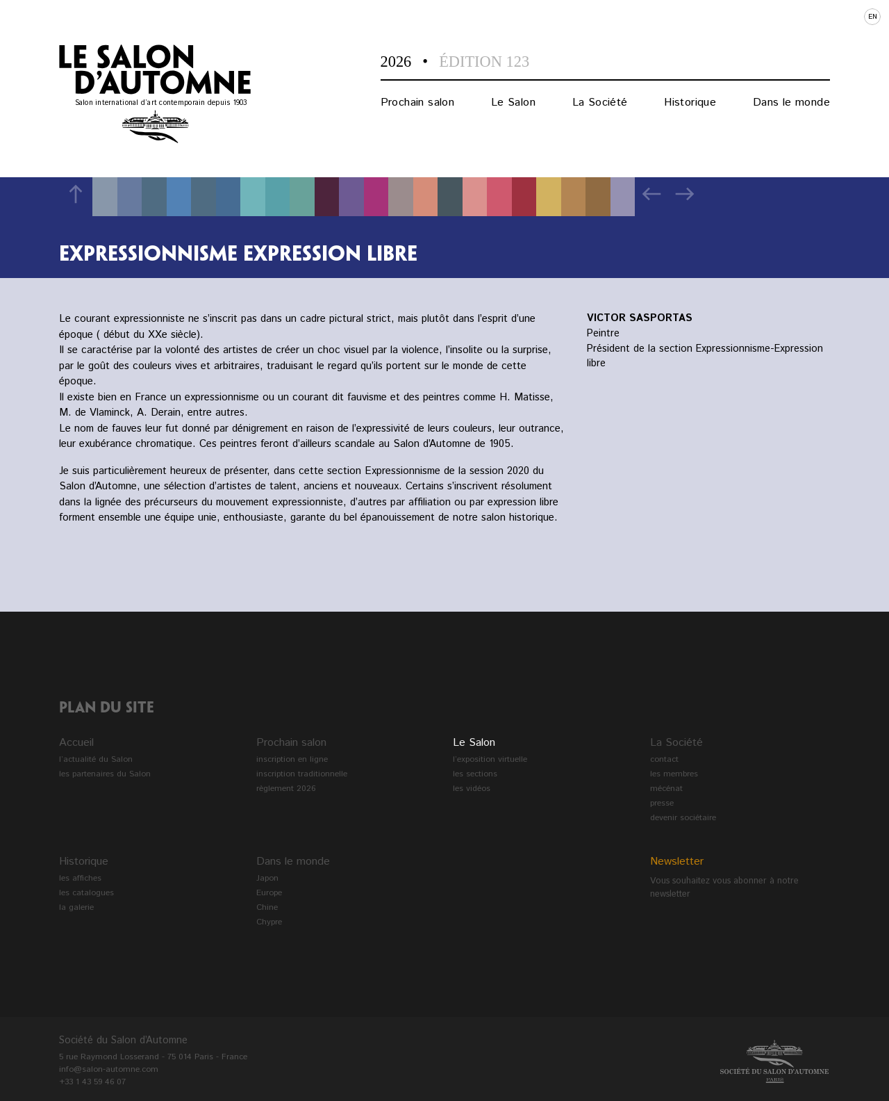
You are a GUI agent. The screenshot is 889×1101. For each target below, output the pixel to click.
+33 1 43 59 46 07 (92, 1082)
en (872, 17)
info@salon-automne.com (108, 1069)
